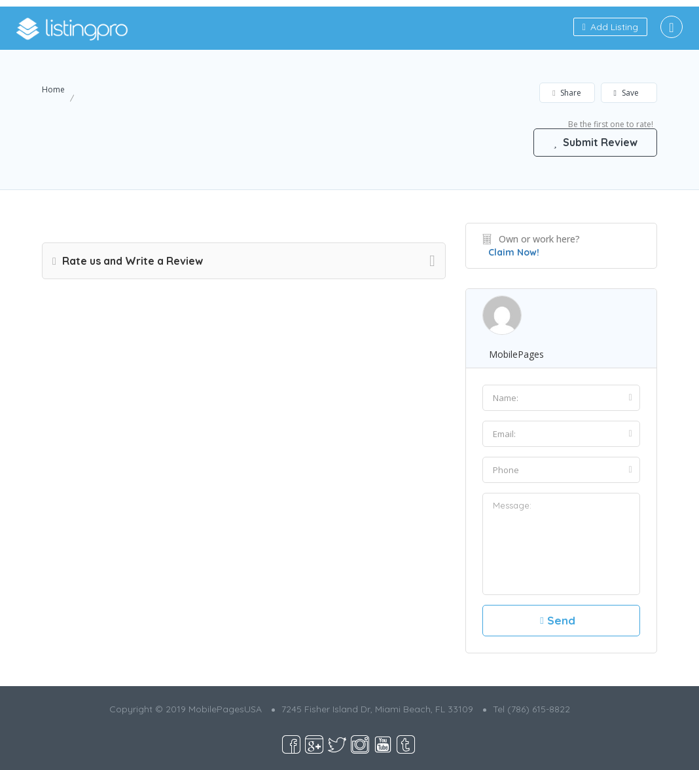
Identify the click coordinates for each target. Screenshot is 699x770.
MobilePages (516, 354)
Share (566, 92)
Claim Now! (513, 252)
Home (53, 89)
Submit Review (595, 142)
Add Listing (610, 27)
